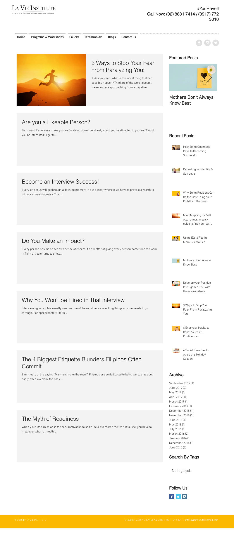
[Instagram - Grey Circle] (207, 43)
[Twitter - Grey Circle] (215, 43)
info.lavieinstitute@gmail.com (201, 520)
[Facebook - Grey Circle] (199, 43)
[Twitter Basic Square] (178, 496)
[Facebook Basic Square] (171, 496)
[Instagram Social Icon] (184, 496)
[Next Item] (210, 77)
